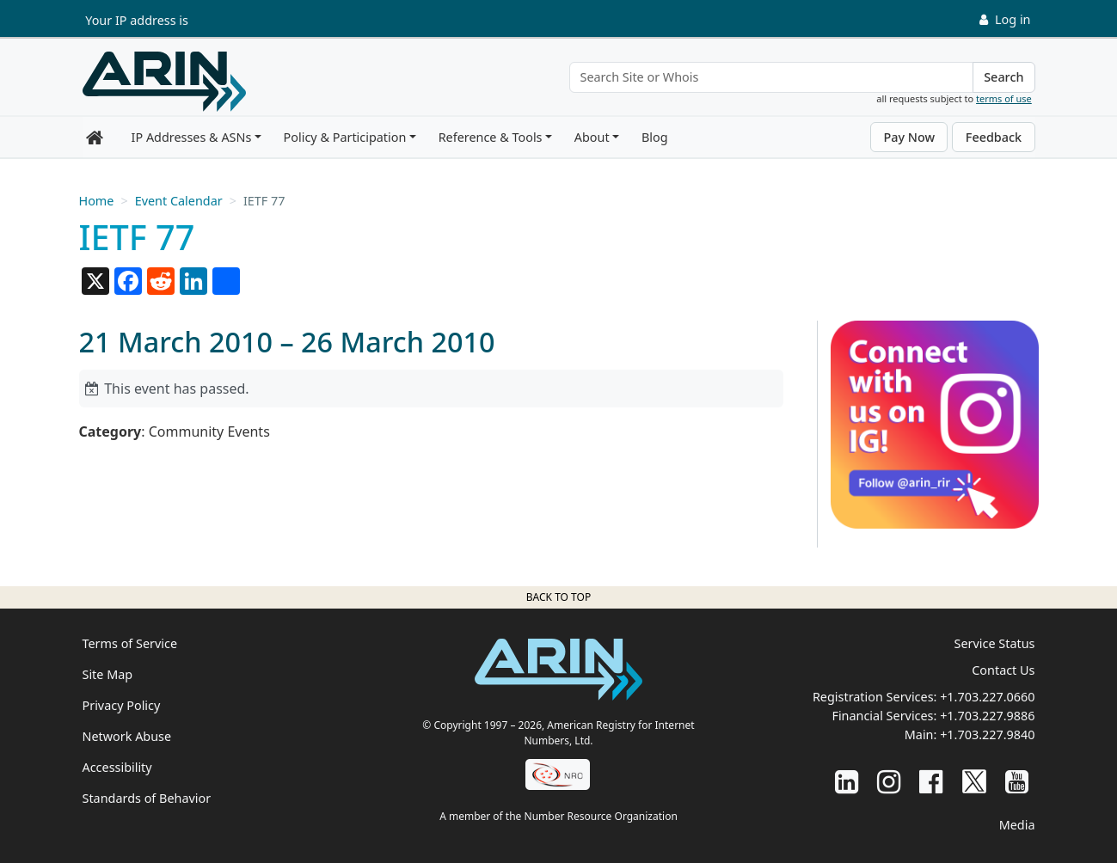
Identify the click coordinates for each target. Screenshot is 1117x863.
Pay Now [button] (909, 137)
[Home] (164, 82)
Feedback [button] (994, 137)
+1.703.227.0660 (987, 697)
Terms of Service (130, 643)
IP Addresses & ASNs (192, 137)
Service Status (994, 643)
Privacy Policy (122, 705)
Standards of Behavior (147, 798)
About (592, 137)
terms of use (1004, 98)
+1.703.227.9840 (987, 734)
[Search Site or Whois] (771, 77)
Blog (654, 137)
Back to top (558, 597)
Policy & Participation (345, 137)
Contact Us (1003, 670)
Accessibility (117, 767)
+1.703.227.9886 (987, 715)
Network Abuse (127, 736)
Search (1003, 77)
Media (1017, 825)
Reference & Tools (491, 137)
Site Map (108, 674)
